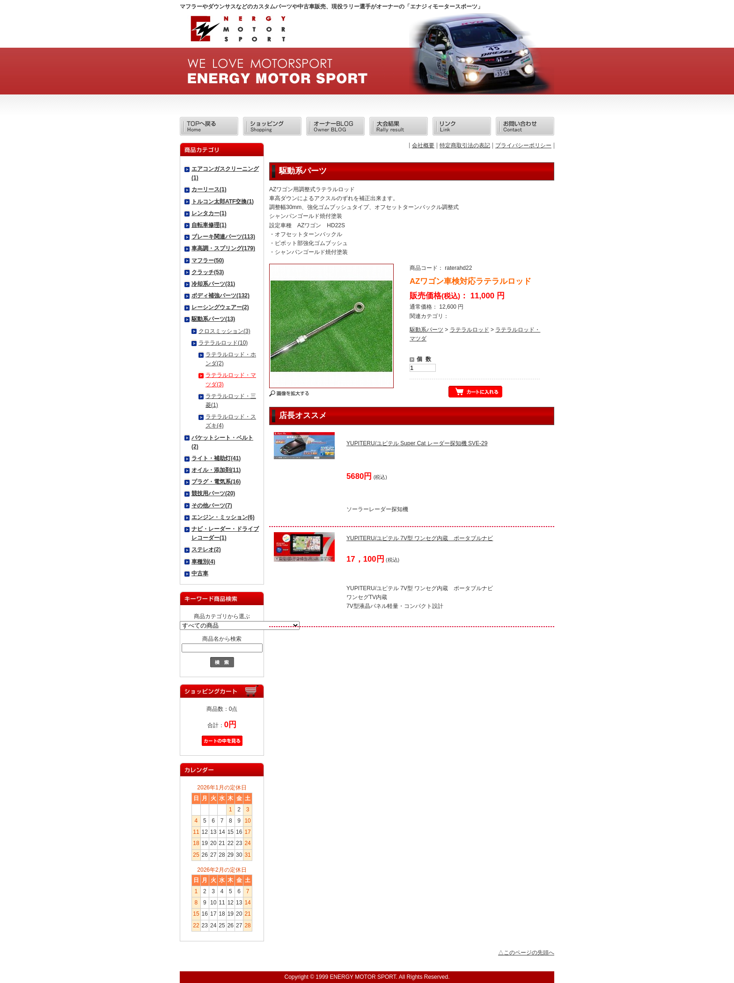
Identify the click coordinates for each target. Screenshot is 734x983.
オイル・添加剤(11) (216, 470)
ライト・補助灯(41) (216, 458)
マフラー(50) (207, 260)
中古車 (199, 573)
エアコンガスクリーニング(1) (225, 173)
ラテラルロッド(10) (223, 343)
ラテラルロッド (469, 329)
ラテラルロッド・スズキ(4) (231, 421)
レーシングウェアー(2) (220, 307)
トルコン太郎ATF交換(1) (222, 201)
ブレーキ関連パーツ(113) (223, 236)
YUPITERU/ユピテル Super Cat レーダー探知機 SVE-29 (416, 443)
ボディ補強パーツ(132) (220, 295)
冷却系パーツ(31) (213, 284)
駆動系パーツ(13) (213, 319)
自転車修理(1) (209, 225)
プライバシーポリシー (523, 145)
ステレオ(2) (206, 549)
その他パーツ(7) (211, 505)
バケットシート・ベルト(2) (222, 442)
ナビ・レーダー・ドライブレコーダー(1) (225, 533)
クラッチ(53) (207, 272)
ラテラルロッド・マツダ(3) (231, 379)
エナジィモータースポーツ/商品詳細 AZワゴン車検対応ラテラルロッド (237, 31)
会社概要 (423, 145)
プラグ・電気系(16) (216, 481)
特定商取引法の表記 (465, 145)
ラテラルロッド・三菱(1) (231, 400)
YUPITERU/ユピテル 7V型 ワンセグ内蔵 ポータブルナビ (419, 538)
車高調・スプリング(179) (223, 248)
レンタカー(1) (209, 213)
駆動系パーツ (426, 329)
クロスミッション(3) (224, 331)
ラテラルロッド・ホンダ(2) (231, 359)
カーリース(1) (209, 189)
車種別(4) (203, 561)
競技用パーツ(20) (213, 493)
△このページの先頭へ (526, 952)
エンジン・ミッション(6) (223, 517)
